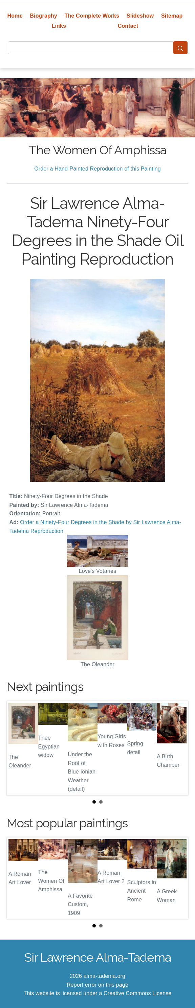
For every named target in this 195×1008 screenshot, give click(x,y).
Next (177, 748)
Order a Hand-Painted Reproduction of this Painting (97, 169)
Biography (43, 16)
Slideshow (140, 16)
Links (59, 26)
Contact (128, 26)
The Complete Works (91, 16)
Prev (17, 748)
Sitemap (171, 16)
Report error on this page (97, 985)
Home (15, 16)
